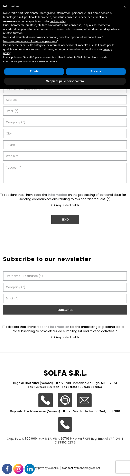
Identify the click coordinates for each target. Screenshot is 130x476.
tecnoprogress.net (88, 468)
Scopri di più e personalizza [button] (65, 81)
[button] (124, 6)
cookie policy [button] (58, 21)
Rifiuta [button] (34, 71)
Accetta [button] (96, 71)
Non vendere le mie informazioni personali (30, 41)
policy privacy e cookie (44, 468)
